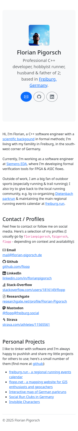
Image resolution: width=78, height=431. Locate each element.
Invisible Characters (24, 402)
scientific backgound (18, 139)
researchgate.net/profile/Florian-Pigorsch (34, 301)
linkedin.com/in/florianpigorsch (27, 278)
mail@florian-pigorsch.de (22, 255)
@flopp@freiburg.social (20, 313)
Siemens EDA (16, 164)
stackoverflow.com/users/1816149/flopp (33, 289)
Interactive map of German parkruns (37, 392)
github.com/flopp (16, 266)
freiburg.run (54, 203)
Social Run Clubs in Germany (31, 397)
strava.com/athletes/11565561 (26, 324)
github (38, 363)
